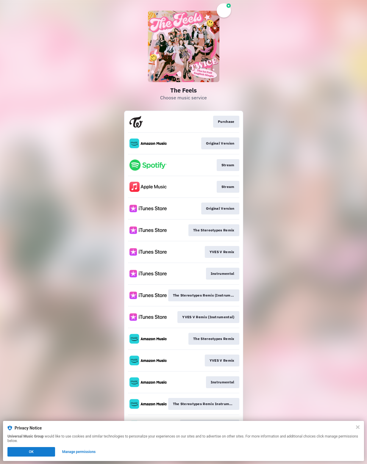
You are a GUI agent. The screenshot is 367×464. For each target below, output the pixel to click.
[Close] (358, 427)
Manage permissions (79, 452)
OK (31, 452)
